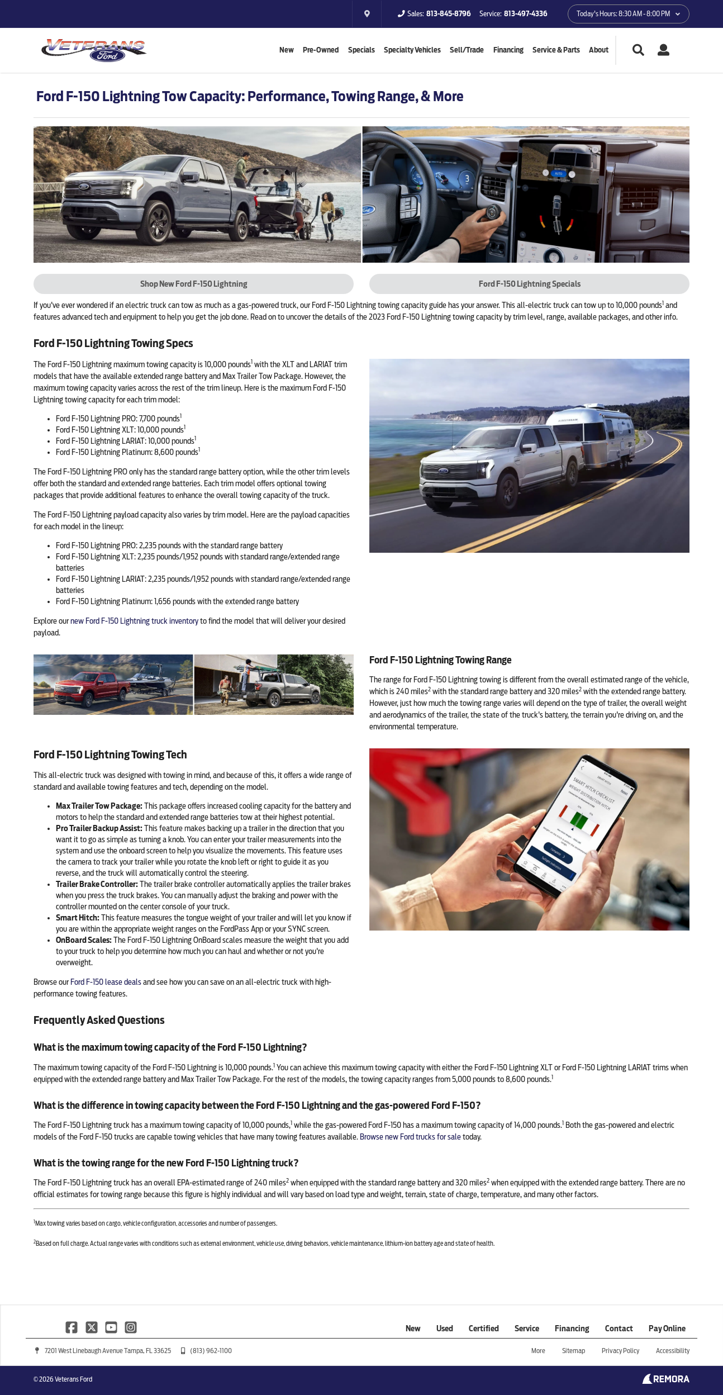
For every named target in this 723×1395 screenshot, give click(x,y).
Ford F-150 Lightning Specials (530, 283)
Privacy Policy (620, 1350)
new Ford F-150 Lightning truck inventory (134, 620)
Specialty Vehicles (412, 50)
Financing (508, 50)
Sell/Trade (467, 50)
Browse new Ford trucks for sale (410, 1136)
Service (527, 1328)
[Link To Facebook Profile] (72, 1326)
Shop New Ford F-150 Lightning (194, 283)
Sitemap (573, 1350)
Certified (484, 1328)
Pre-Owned (321, 50)
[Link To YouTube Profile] (112, 1326)
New (286, 50)
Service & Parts (556, 50)
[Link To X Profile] (92, 1326)
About (598, 50)
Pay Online (667, 1328)
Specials (361, 50)
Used (444, 1328)
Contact (619, 1328)
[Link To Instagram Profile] (131, 1326)
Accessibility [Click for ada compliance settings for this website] (672, 1350)
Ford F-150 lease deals (105, 982)
